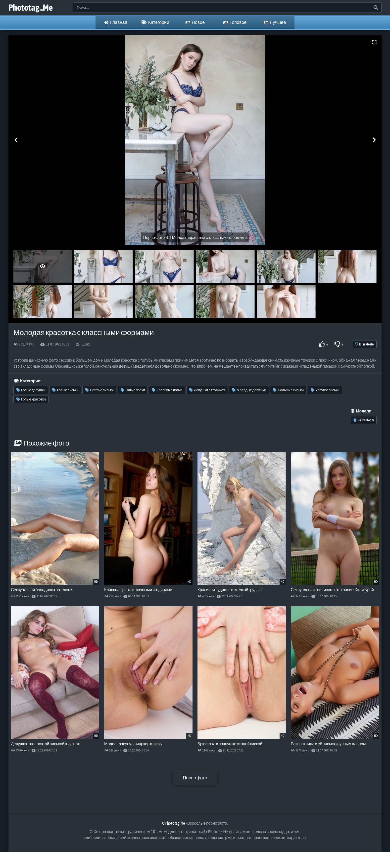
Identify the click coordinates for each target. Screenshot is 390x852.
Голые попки (133, 390)
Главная (115, 22)
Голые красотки (31, 399)
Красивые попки (167, 390)
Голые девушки (30, 390)
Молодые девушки (249, 390)
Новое (195, 22)
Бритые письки (99, 390)
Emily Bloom (363, 420)
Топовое (235, 22)
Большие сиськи (288, 390)
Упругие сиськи (325, 390)
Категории (155, 22)
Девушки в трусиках (207, 390)
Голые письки (65, 390)
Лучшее (275, 22)
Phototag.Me (30, 7)
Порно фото (195, 777)
